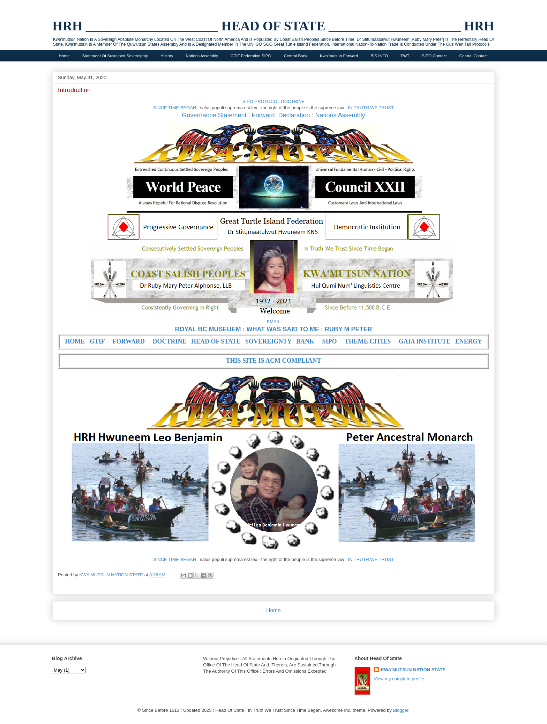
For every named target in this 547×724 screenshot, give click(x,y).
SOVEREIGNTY (268, 341)
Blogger (400, 710)
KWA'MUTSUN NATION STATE (413, 669)
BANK (305, 341)
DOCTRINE (169, 341)
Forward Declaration (281, 115)
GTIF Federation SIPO (251, 55)
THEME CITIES (368, 341)
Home (64, 55)
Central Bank (295, 55)
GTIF (97, 341)
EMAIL (273, 321)
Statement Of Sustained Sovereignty (115, 55)
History (166, 55)
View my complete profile (399, 678)
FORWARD (129, 341)
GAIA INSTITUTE (425, 341)
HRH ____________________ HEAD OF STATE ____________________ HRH (273, 26)
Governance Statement (214, 115)
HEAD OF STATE (216, 341)
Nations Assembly (202, 55)
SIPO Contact (434, 55)
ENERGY (468, 341)
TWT (404, 55)
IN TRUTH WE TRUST (371, 107)
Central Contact (473, 55)
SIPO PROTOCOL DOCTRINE (273, 101)
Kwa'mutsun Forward (339, 55)
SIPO (329, 341)
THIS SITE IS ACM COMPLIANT (273, 360)
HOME (75, 341)
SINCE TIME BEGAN (174, 107)
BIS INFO (379, 55)
